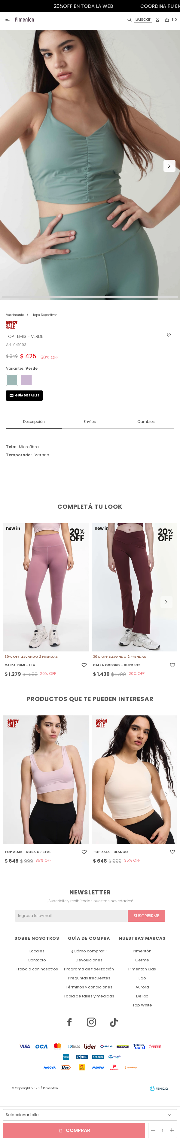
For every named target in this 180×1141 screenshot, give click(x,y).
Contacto (37, 960)
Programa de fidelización (89, 969)
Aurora (142, 987)
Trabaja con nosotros (37, 969)
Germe (142, 960)
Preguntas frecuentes (89, 978)
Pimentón (142, 951)
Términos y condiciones (89, 987)
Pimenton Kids (142, 969)
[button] (138, 19)
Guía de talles (27, 395)
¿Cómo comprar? (89, 951)
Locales (36, 951)
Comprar (78, 1130)
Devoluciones (89, 960)
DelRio (142, 996)
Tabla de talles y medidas (89, 996)
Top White (142, 1005)
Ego (142, 978)
